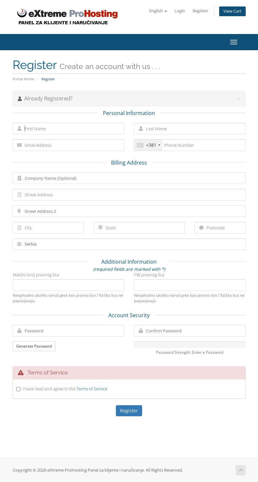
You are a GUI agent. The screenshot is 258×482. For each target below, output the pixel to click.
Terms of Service (91, 389)
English (158, 11)
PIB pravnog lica (149, 275)
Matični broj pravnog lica (36, 275)
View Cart (232, 11)
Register (200, 11)
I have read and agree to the (65, 389)
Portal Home (23, 78)
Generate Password (34, 346)
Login (179, 11)
